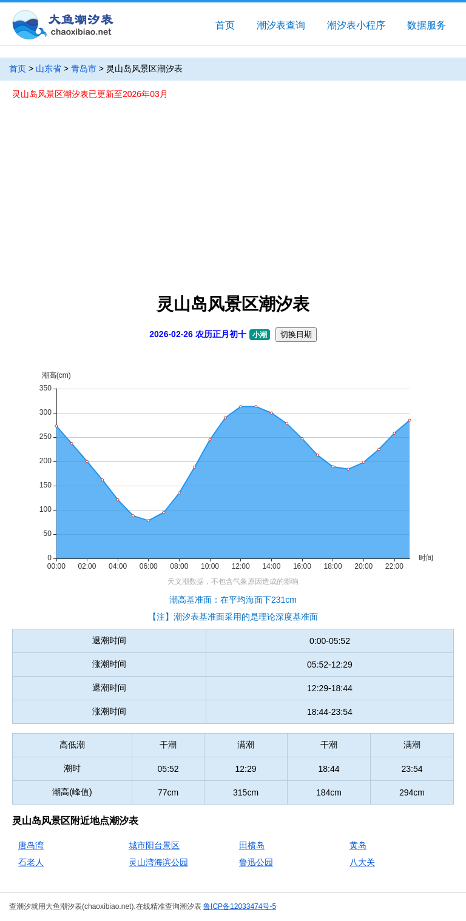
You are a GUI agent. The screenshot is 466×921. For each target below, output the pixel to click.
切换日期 (296, 334)
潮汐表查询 (281, 25)
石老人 (31, 862)
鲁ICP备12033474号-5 (239, 906)
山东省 (48, 68)
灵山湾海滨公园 (158, 862)
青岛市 (83, 68)
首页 (225, 25)
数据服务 (426, 25)
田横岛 (252, 845)
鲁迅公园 (256, 862)
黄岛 (358, 845)
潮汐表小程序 (356, 25)
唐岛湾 (31, 845)
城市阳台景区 (154, 845)
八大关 (362, 862)
